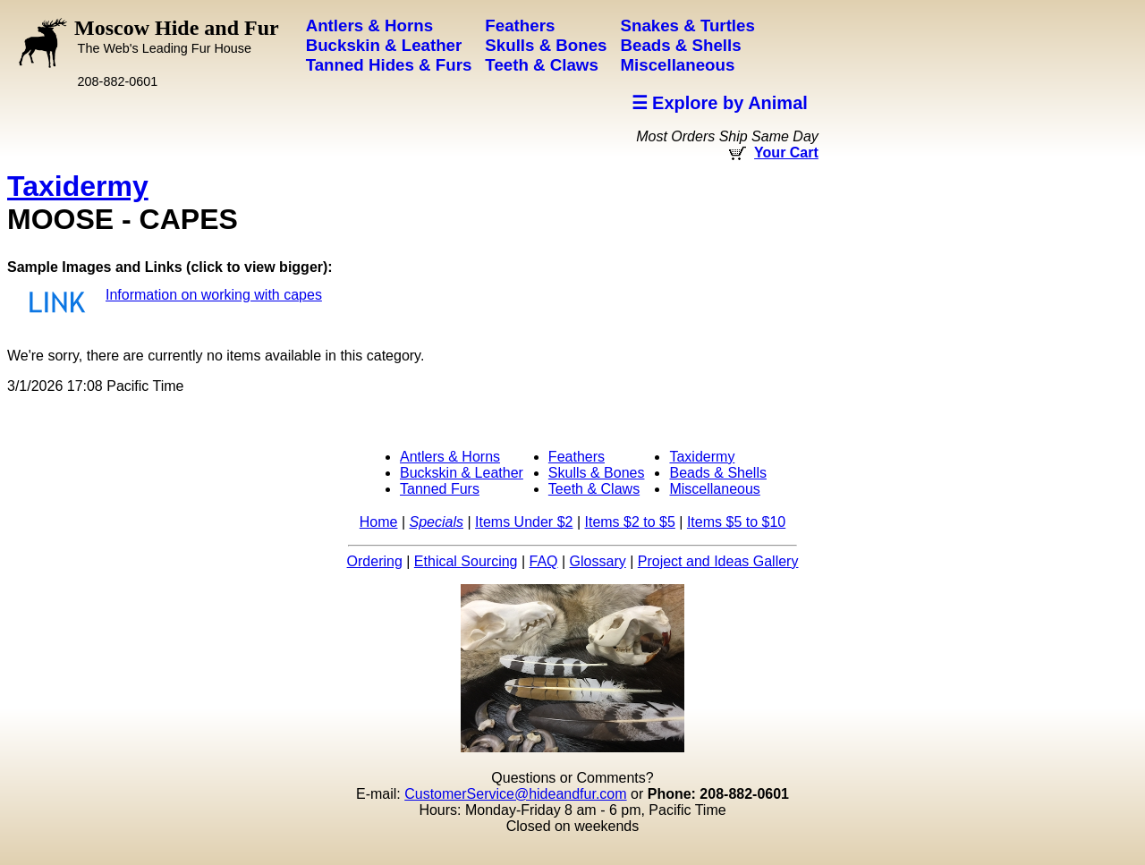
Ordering (375, 561)
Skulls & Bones (596, 472)
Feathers (576, 456)
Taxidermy (77, 186)
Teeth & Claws (594, 488)
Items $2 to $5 (629, 522)
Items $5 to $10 (736, 522)
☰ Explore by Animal (720, 103)
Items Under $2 (523, 522)
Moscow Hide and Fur (176, 35)
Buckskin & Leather (461, 472)
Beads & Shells (718, 472)
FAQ (544, 561)
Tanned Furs (439, 488)
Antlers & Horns (450, 456)
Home (379, 522)
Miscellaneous (714, 488)
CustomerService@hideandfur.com (515, 793)
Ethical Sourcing (466, 561)
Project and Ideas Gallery (718, 561)
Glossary (598, 561)
